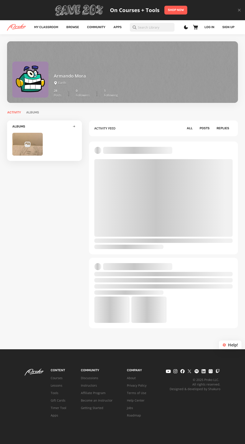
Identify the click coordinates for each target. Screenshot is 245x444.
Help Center (136, 400)
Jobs (130, 408)
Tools (54, 393)
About (131, 378)
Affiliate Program (93, 393)
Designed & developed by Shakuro (195, 389)
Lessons (56, 385)
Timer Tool (58, 408)
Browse (72, 27)
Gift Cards (58, 400)
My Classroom (46, 27)
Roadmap (134, 415)
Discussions (89, 378)
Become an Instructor (97, 400)
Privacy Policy (137, 385)
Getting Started (92, 408)
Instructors (89, 385)
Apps (117, 27)
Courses (57, 378)
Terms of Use (136, 393)
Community (96, 27)
